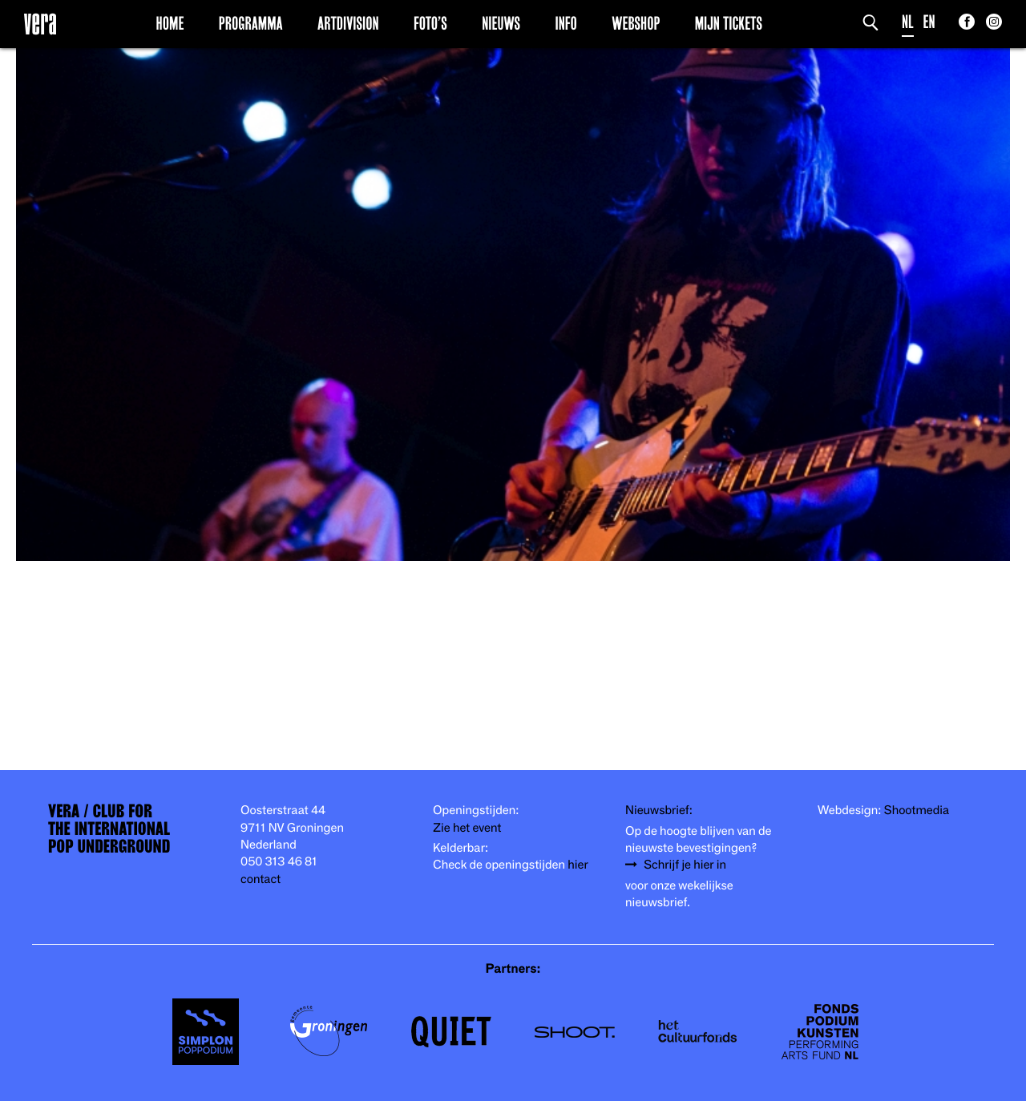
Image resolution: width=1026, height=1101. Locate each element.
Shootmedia (917, 810)
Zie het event (467, 828)
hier (578, 865)
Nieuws (501, 23)
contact (260, 879)
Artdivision (348, 23)
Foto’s (430, 23)
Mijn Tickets (728, 23)
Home (170, 23)
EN (929, 22)
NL (908, 22)
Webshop (636, 23)
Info (565, 23)
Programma (251, 23)
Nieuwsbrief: (659, 810)
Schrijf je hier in (685, 865)
